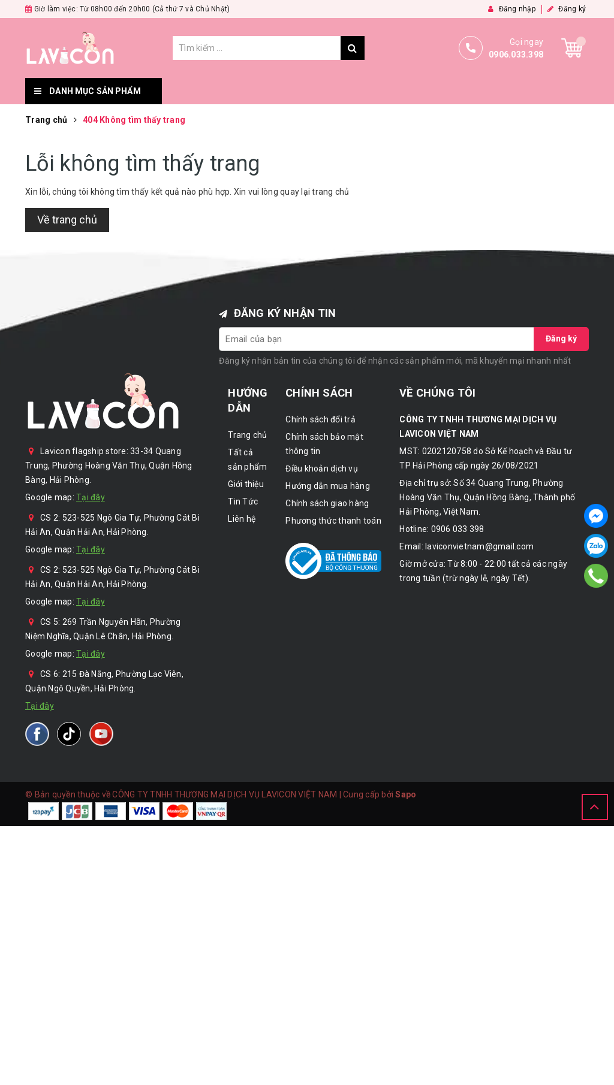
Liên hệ (519, 91)
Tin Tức (458, 91)
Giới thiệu (389, 91)
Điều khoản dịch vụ (321, 468)
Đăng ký (566, 9)
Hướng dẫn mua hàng (327, 486)
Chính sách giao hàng (327, 503)
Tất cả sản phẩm (296, 91)
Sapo (405, 794)
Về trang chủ (67, 219)
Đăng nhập (511, 9)
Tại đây (90, 497)
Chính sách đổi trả (320, 419)
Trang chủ (201, 91)
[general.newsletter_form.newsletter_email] (377, 339)
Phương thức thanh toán (333, 520)
